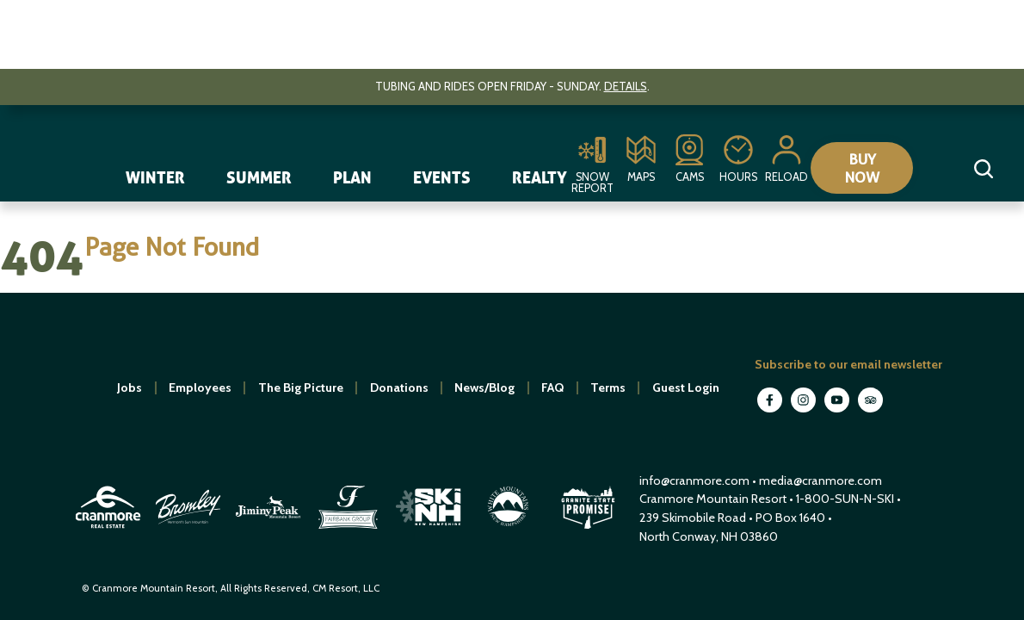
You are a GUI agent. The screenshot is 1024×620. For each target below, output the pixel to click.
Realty (539, 177)
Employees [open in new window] (200, 387)
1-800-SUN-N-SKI (845, 498)
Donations (399, 387)
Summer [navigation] (259, 177)
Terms (608, 387)
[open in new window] (110, 530)
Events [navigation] (442, 177)
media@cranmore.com (820, 480)
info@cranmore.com (695, 480)
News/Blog (484, 387)
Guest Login (685, 387)
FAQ (552, 387)
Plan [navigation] (352, 177)
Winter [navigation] (155, 177)
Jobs (129, 387)
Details (626, 86)
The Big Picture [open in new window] (300, 387)
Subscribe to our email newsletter (848, 364)
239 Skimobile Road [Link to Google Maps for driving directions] (692, 517)
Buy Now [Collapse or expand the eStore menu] (870, 167)
